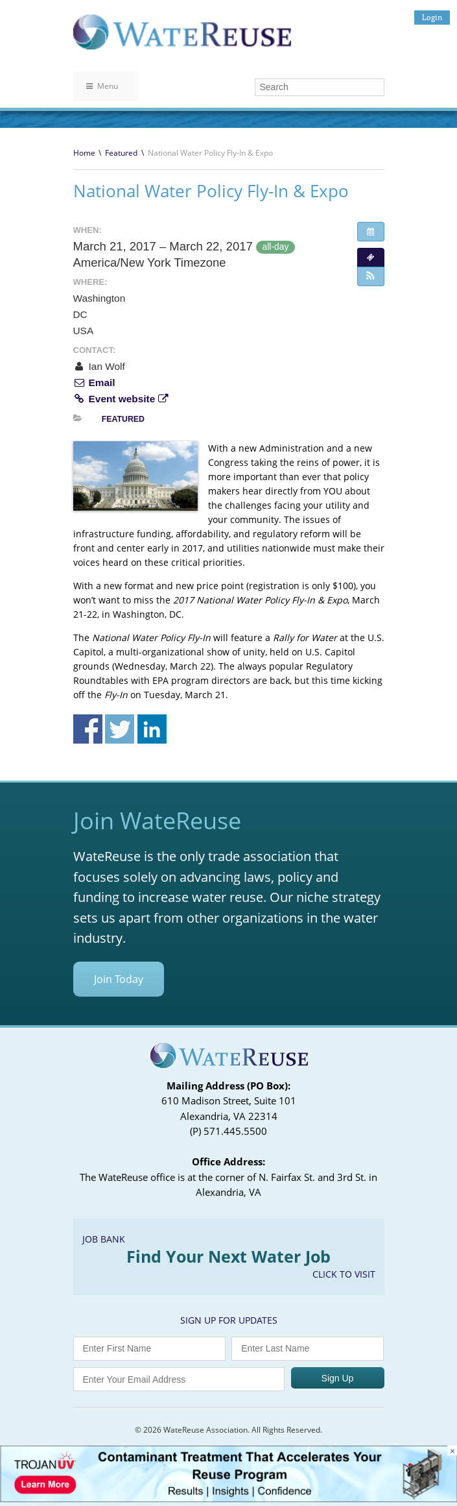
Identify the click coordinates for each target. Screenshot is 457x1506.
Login (432, 17)
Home (84, 152)
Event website (120, 398)
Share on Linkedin (152, 729)
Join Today (118, 979)
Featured (121, 152)
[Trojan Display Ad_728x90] (228, 1498)
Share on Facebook (87, 729)
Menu (102, 85)
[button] (371, 276)
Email (94, 382)
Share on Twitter (119, 729)
